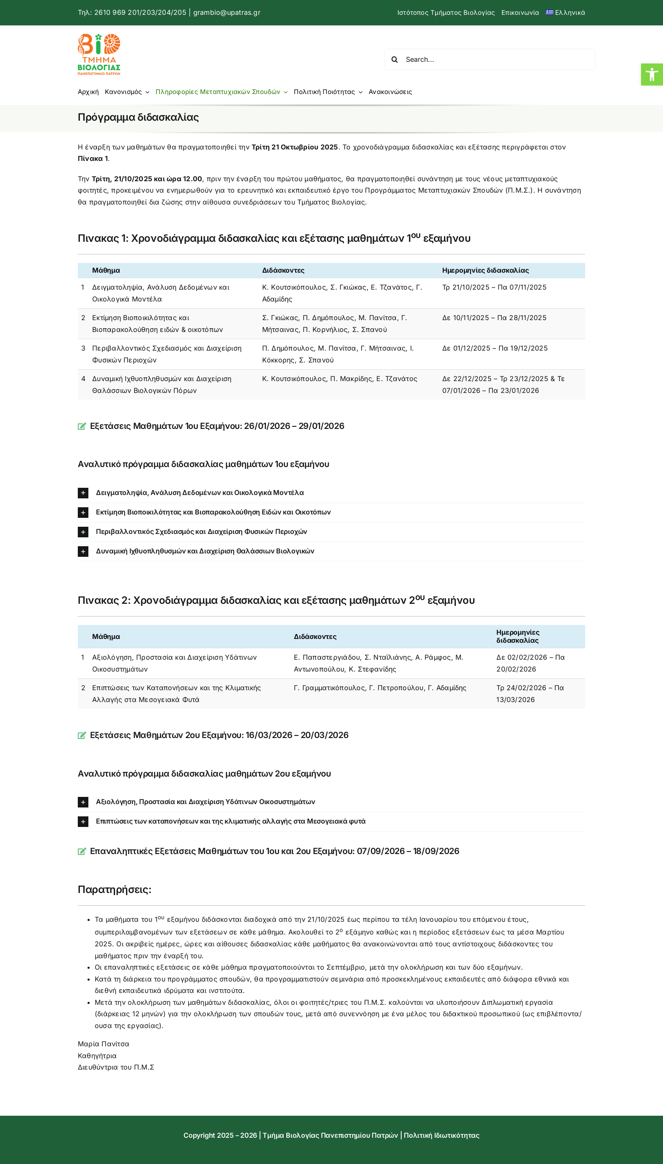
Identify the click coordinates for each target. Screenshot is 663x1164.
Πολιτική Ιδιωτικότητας (441, 1135)
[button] (652, 75)
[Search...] (489, 59)
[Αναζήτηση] (394, 59)
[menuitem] (565, 12)
